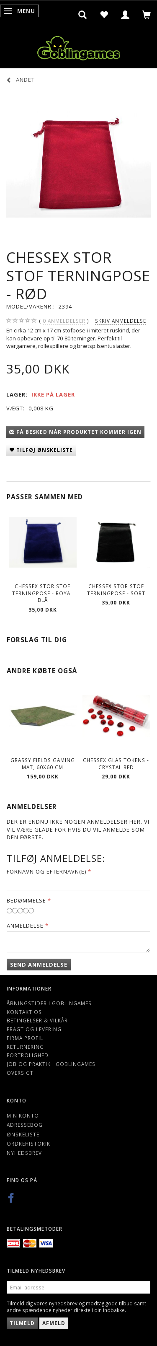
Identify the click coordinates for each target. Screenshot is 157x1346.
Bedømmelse (26, 900)
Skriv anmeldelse (120, 320)
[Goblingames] (79, 46)
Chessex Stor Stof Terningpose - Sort (116, 589)
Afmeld (53, 1323)
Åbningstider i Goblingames (49, 1003)
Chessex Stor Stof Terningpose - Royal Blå (42, 593)
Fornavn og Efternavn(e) (46, 871)
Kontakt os (24, 1012)
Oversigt (20, 1072)
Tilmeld (22, 1323)
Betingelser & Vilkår (37, 1020)
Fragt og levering (34, 1029)
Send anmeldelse (38, 964)
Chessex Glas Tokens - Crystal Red (116, 763)
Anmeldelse (25, 925)
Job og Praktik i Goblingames (51, 1064)
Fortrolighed (28, 1055)
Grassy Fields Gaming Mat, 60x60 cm (42, 763)
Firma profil (25, 1038)
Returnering (25, 1046)
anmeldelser (64, 320)
